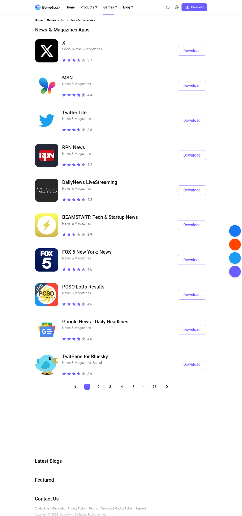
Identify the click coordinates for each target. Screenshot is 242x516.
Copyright (58, 508)
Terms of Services (100, 508)
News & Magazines (87, 49)
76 (155, 387)
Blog (126, 7)
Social (66, 49)
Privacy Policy (77, 508)
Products (87, 7)
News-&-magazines (82, 20)
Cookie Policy (124, 508)
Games (108, 7)
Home (70, 7)
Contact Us (42, 508)
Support (141, 508)
